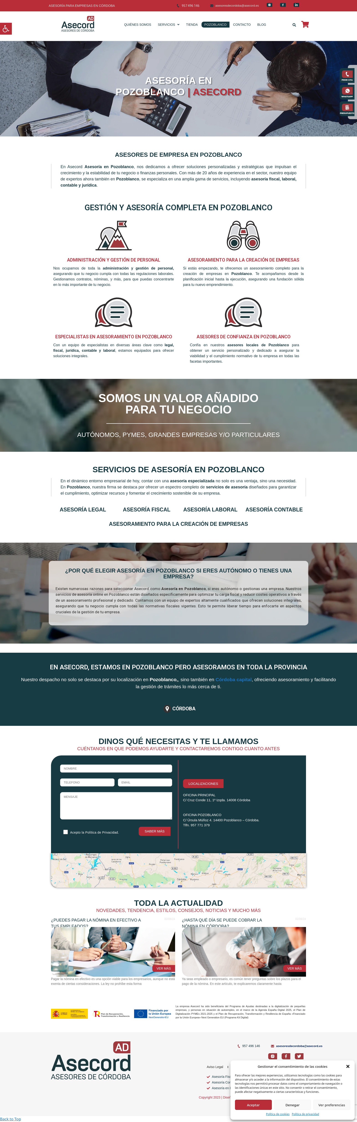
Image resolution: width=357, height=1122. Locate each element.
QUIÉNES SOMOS (137, 24)
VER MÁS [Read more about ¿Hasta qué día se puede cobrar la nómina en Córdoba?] (294, 968)
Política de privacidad (305, 1114)
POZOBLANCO (215, 24)
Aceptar (253, 1105)
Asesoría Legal (83, 510)
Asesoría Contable (274, 510)
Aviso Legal (215, 1067)
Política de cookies (277, 1114)
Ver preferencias (331, 1105)
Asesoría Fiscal (147, 510)
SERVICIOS (168, 24)
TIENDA (192, 24)
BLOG (261, 24)
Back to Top (10, 1119)
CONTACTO (242, 24)
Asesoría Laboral (210, 510)
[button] (6, 29)
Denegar (293, 1105)
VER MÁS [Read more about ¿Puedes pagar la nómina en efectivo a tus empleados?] (163, 968)
